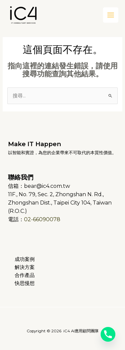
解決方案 (25, 267)
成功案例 (25, 259)
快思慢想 (25, 283)
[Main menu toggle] (110, 15)
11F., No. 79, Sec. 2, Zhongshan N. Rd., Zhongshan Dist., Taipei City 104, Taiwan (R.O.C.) (60, 202)
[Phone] (108, 334)
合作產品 (25, 275)
